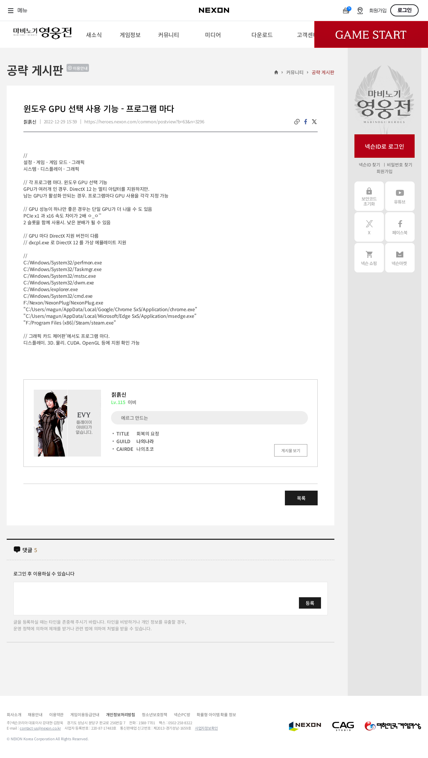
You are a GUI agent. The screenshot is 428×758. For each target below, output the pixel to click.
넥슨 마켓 (400, 257)
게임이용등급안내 (84, 714)
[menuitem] (94, 34)
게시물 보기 (290, 450)
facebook (305, 121)
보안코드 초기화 (369, 196)
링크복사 (297, 121)
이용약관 (56, 714)
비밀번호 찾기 (399, 164)
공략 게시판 (323, 72)
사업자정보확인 (206, 728)
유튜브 (400, 196)
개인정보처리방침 (120, 714)
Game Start (371, 34)
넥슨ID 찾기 (369, 164)
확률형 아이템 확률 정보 (216, 714)
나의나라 (144, 441)
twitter (314, 121)
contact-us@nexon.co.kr (40, 728)
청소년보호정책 (154, 714)
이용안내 (80, 68)
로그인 (405, 10)
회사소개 (14, 714)
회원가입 (378, 11)
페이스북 (400, 227)
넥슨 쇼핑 (369, 257)
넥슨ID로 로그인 (384, 146)
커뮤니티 (294, 72)
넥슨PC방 (182, 714)
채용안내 (35, 714)
